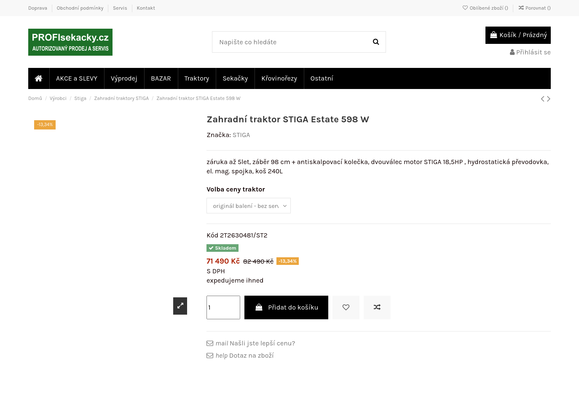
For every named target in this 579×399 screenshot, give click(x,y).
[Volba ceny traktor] (253, 207)
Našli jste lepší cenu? (255, 345)
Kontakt (146, 8)
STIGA (241, 135)
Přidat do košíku (287, 309)
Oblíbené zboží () (485, 8)
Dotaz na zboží (244, 357)
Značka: (218, 135)
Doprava (38, 8)
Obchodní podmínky (81, 8)
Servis (121, 8)
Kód (212, 237)
